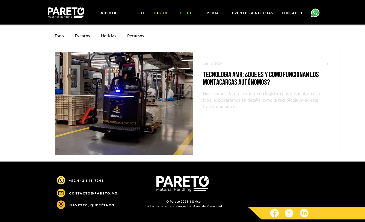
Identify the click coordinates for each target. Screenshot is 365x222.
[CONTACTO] (293, 13)
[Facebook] (274, 213)
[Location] (61, 204)
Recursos (135, 35)
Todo (59, 35)
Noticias (108, 35)
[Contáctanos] (315, 13)
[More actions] (330, 63)
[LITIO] (139, 13)
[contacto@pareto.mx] (94, 193)
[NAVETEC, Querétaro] (92, 204)
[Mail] (61, 180)
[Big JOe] (163, 13)
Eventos (82, 35)
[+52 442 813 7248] (87, 180)
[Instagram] (289, 213)
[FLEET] (186, 13)
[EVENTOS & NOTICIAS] (253, 13)
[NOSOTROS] (112, 13)
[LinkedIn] (304, 213)
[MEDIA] (213, 13)
